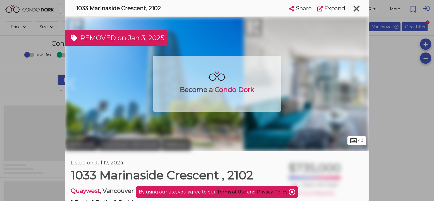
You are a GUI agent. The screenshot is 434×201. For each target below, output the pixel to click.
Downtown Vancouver (130, 145)
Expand (331, 8)
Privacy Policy (273, 192)
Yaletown (176, 145)
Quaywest (85, 190)
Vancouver (81, 145)
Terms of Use (231, 192)
